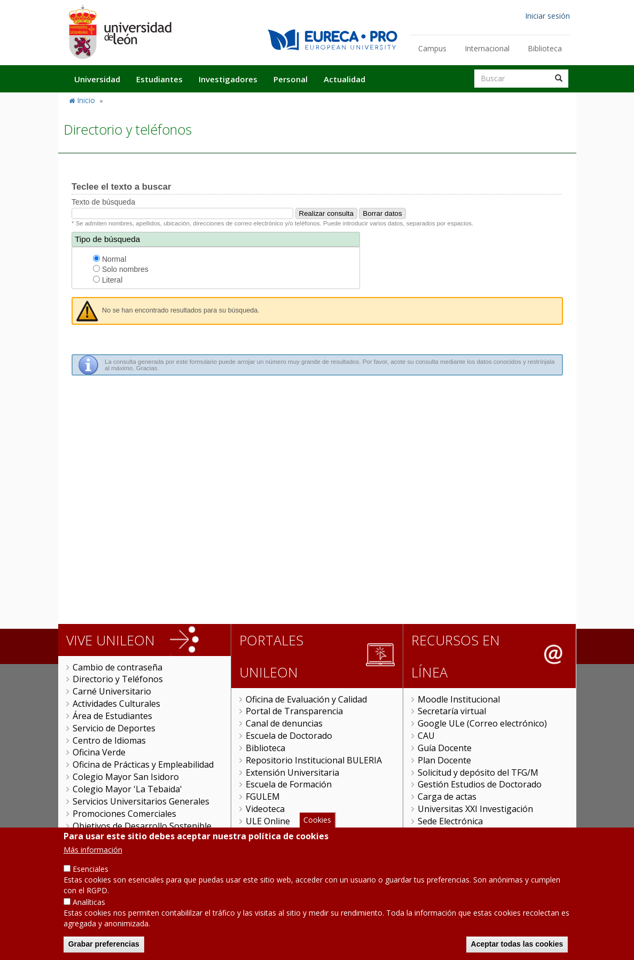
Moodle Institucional (459, 699)
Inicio (86, 100)
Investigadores (228, 79)
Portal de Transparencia (294, 711)
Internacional (487, 48)
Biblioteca (545, 48)
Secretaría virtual (452, 711)
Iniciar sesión (547, 16)
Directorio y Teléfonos (118, 679)
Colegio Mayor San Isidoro (126, 777)
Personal (290, 79)
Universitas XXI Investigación (475, 809)
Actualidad (344, 79)
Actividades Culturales (116, 703)
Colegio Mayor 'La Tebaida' (127, 789)
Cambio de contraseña (117, 667)
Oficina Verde (99, 752)
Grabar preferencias (103, 946)
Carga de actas (447, 796)
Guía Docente (445, 748)
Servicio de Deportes (114, 728)
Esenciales (90, 871)
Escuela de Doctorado (289, 736)
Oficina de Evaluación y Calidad (306, 699)
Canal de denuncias (284, 723)
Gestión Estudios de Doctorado (480, 784)
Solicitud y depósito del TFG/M (478, 772)
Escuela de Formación (289, 784)
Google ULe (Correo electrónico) (482, 723)
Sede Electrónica (450, 821)
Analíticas (89, 904)
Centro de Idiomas (109, 740)
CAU (426, 736)
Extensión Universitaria (292, 772)
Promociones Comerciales (124, 813)
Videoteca (265, 809)
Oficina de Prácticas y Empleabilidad (143, 764)
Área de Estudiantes (112, 716)
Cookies (317, 821)
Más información (93, 852)
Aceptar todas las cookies (517, 946)
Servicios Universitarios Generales (141, 801)
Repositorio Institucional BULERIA (314, 760)
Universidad (97, 79)
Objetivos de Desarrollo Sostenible (142, 826)
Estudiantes (159, 79)
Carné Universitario (112, 691)
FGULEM (263, 796)
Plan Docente (444, 760)
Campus (432, 48)
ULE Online (268, 821)
